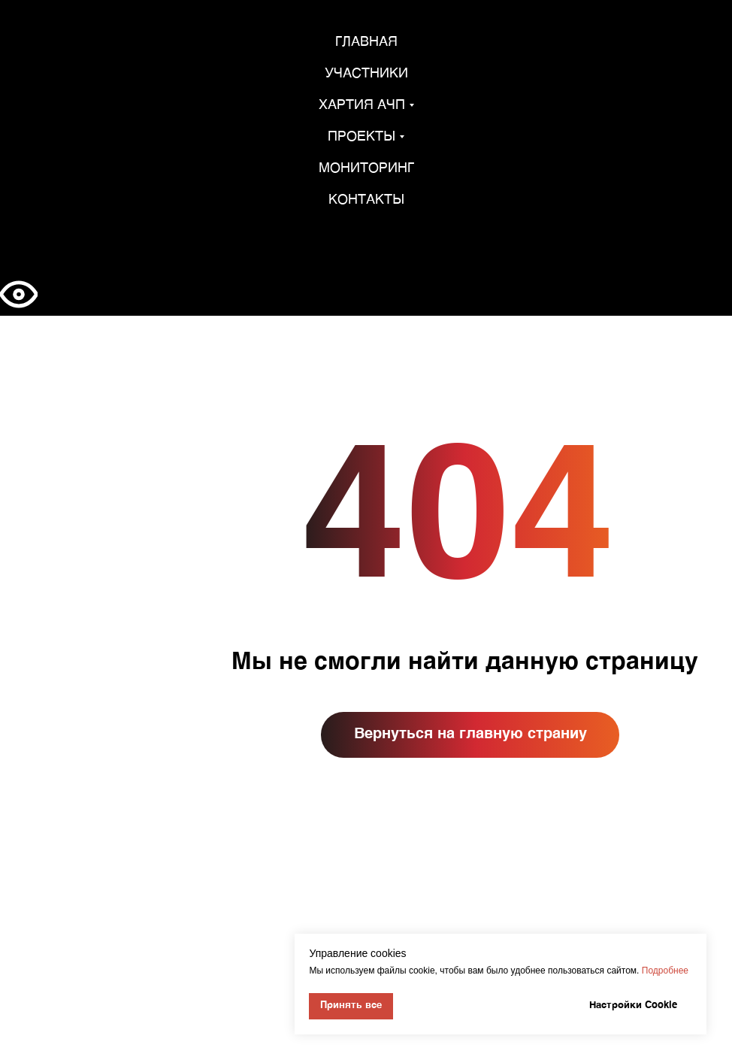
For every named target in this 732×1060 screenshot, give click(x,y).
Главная (366, 42)
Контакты (366, 200)
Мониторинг (366, 168)
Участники (366, 73)
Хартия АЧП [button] (362, 105)
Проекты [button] (361, 137)
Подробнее (665, 970)
